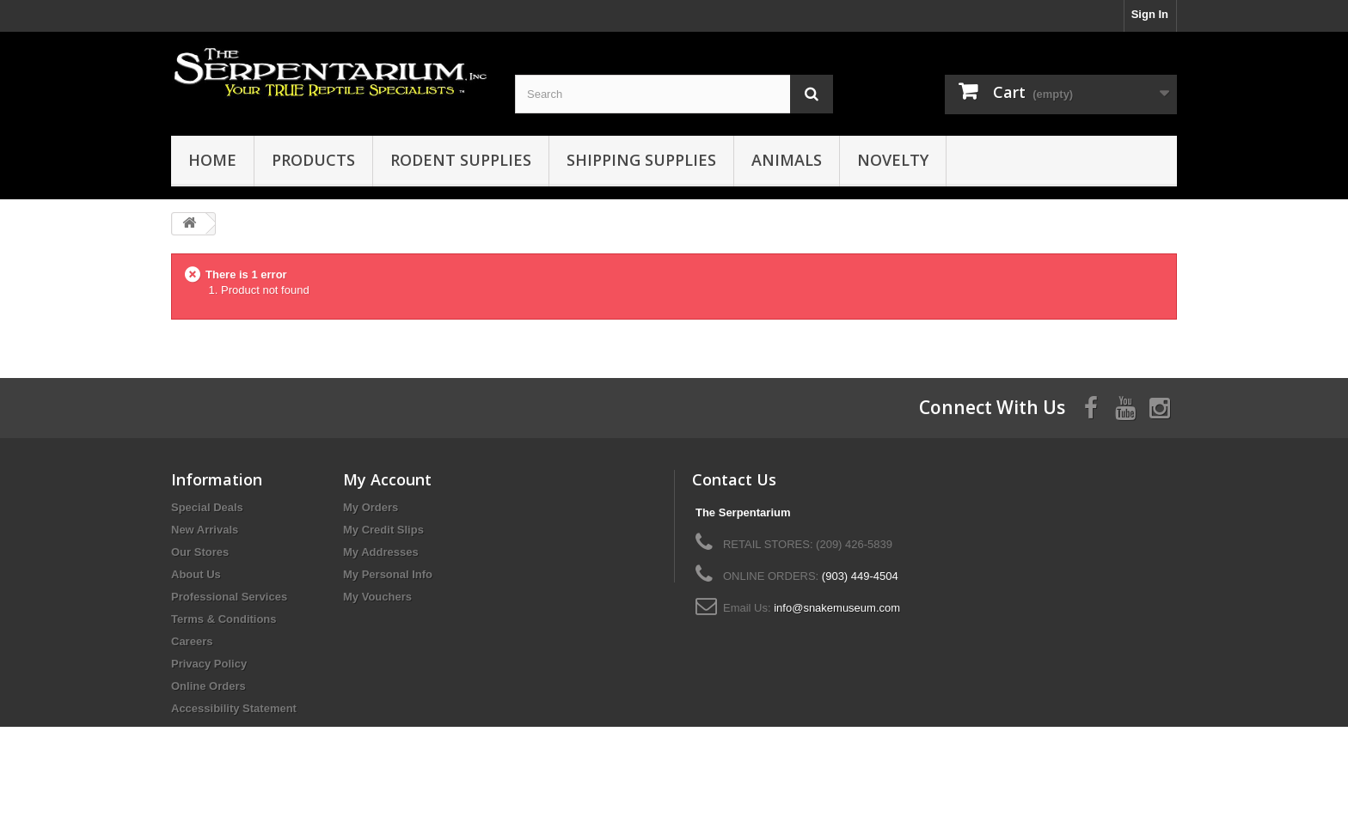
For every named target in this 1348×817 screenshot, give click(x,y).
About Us (196, 574)
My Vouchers (377, 596)
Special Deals (207, 507)
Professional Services (229, 596)
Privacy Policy (209, 663)
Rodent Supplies (460, 159)
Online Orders (208, 686)
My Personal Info (387, 574)
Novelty (892, 159)
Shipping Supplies (641, 159)
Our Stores (200, 552)
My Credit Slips (383, 529)
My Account (387, 479)
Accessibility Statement (234, 708)
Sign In (1149, 14)
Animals (786, 159)
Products (313, 159)
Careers (191, 641)
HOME (212, 159)
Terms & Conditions (224, 619)
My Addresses (381, 552)
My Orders (370, 507)
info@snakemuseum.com (837, 607)
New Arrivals (204, 529)
